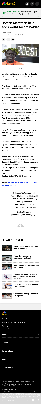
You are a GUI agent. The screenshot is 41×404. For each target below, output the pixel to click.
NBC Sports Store (6, 383)
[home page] (9, 4)
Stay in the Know (7, 319)
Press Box (15, 383)
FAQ (32, 381)
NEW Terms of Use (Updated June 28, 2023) (14, 384)
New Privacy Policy (32, 384)
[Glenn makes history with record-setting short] (7, 296)
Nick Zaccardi (7, 32)
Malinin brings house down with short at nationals (25, 247)
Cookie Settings (13, 386)
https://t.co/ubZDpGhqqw (24, 204)
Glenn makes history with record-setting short (26, 295)
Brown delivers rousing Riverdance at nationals (22, 257)
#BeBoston (28, 202)
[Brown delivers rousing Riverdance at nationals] (7, 258)
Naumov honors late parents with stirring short (26, 266)
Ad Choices (5, 381)
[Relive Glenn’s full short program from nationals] (7, 286)
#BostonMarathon (30, 193)
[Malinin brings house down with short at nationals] (7, 248)
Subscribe (6, 327)
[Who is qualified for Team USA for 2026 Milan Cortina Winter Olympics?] (7, 277)
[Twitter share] (8, 39)
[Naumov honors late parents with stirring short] (7, 267)
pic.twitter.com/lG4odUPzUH (24, 207)
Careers (17, 381)
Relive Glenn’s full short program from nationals (25, 285)
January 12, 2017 (32, 215)
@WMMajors (16, 199)
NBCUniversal (12, 389)
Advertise (11, 381)
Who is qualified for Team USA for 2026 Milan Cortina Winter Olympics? (25, 276)
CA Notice (4, 386)
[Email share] (13, 39)
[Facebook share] (3, 39)
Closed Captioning (25, 381)
